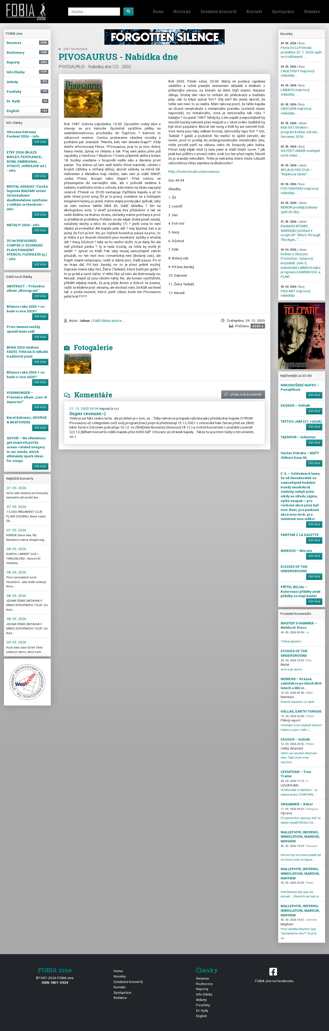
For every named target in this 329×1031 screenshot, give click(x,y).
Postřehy (203, 1005)
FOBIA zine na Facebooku (274, 974)
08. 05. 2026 (16, 549)
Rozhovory (204, 984)
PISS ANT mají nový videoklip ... (295, 291)
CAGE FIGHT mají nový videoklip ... (297, 71)
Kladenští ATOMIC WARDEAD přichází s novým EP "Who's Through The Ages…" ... (300, 231)
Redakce (312, 11)
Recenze (202, 978)
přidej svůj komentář (243, 394)
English (201, 1016)
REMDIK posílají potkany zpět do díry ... (299, 207)
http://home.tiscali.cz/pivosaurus (194, 171)
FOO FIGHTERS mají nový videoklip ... (299, 189)
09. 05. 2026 (16, 642)
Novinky (182, 11)
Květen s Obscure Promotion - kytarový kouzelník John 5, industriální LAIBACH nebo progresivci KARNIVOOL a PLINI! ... (301, 263)
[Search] (94, 11)
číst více (40, 142)
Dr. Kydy (202, 1010)
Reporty (202, 989)
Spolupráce (283, 11)
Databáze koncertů (218, 11)
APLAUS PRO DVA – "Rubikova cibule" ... (296, 170)
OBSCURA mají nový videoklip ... (296, 109)
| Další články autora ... (108, 320)
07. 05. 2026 (16, 488)
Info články (204, 994)
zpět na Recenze (73, 49)
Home (158, 11)
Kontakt (254, 11)
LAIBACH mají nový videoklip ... (295, 90)
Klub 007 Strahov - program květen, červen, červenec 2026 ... (299, 130)
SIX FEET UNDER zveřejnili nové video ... (300, 151)
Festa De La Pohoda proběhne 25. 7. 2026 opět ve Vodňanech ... (301, 50)
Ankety (201, 1000)
